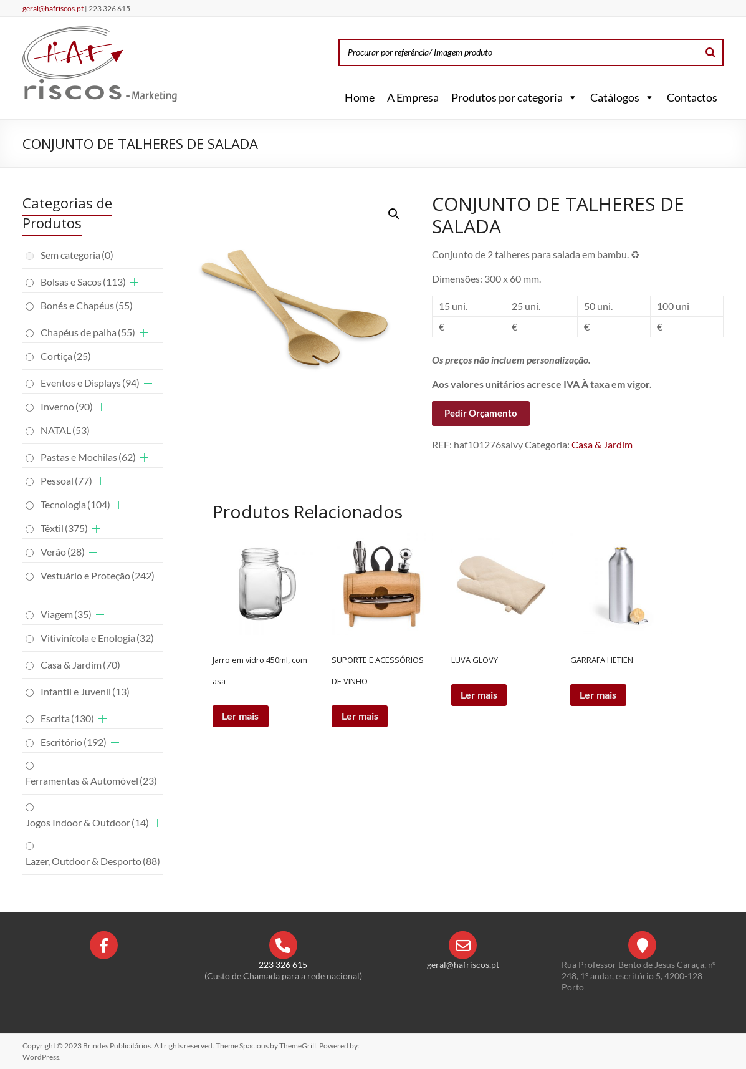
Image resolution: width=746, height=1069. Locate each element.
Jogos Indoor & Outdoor (87, 822)
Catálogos (622, 97)
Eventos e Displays (90, 383)
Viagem (66, 614)
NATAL (65, 430)
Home (360, 97)
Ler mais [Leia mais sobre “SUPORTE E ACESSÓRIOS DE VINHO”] (360, 716)
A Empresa (413, 97)
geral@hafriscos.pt (53, 8)
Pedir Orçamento (480, 412)
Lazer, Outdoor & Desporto (93, 861)
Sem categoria (77, 255)
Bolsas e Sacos (83, 282)
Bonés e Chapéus (87, 305)
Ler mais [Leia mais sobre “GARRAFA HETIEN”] (598, 695)
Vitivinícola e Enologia (97, 638)
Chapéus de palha (88, 332)
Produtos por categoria (514, 97)
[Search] (710, 52)
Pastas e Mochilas (88, 457)
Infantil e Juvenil (85, 691)
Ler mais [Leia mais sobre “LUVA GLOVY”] (479, 695)
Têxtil (64, 528)
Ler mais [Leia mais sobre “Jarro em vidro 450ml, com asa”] (240, 716)
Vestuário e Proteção (98, 575)
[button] (570, 97)
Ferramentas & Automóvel (91, 780)
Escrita (67, 718)
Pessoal (66, 480)
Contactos (692, 97)
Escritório (74, 742)
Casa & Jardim (602, 444)
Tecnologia (75, 504)
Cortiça (66, 356)
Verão (63, 552)
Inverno (67, 406)
